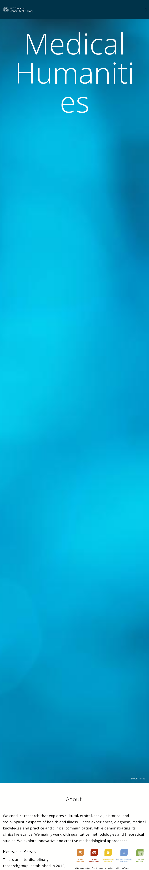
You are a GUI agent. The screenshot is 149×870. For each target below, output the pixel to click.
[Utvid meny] (145, 10)
